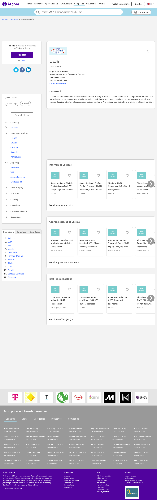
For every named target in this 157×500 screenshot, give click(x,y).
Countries (10, 418)
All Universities (130, 476)
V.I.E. (12, 172)
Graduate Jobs (102, 480)
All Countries (129, 478)
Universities (91, 4)
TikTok (11, 259)
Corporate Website (57, 83)
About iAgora (69, 478)
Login (23, 60)
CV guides (100, 487)
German (14, 147)
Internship (38, 4)
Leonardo (12, 252)
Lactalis (14, 127)
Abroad (25, 103)
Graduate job (66, 4)
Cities (24, 418)
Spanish (14, 152)
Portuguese (15, 157)
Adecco (11, 238)
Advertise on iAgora (71, 480)
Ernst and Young (15, 256)
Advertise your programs (133, 480)
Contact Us (68, 487)
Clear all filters (21, 115)
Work (4, 19)
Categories (39, 418)
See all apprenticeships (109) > (64, 262)
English (13, 143)
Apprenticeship (51, 4)
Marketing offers (103, 485)
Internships (12, 103)
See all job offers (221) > (61, 319)
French (13, 138)
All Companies (102, 478)
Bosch (11, 249)
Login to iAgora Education (134, 483)
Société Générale (16, 274)
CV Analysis (141, 12)
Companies (79, 4)
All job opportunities (104, 476)
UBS (10, 266)
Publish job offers (103, 492)
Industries (56, 418)
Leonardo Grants (103, 489)
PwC (10, 245)
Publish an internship (121, 4)
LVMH (10, 242)
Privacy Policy (69, 485)
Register (22, 55)
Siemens (12, 277)
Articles (102, 4)
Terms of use (69, 483)
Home (29, 4)
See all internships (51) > (61, 205)
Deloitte (12, 270)
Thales (11, 263)
